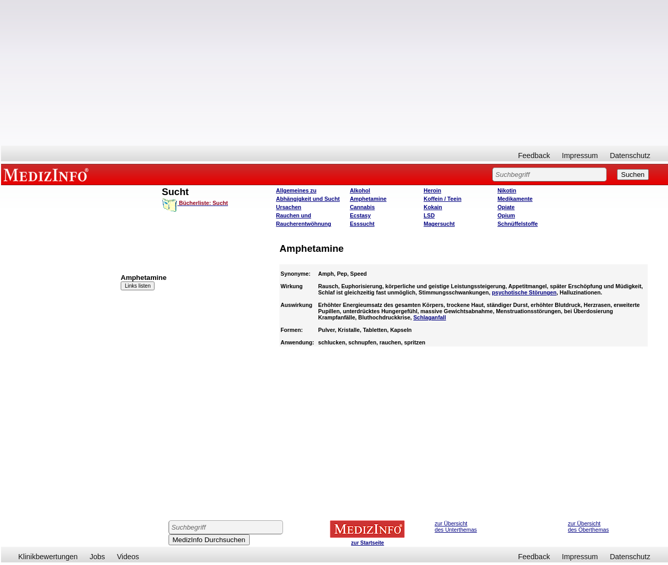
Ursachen (289, 207)
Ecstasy (360, 215)
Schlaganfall (430, 317)
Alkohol (360, 190)
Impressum (580, 155)
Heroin (432, 190)
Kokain (432, 207)
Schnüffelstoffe (517, 224)
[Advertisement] (334, 73)
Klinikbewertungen (48, 557)
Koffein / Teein (442, 199)
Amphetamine (368, 199)
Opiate (506, 207)
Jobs (97, 557)
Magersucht (439, 224)
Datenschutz (630, 155)
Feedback (534, 155)
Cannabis (362, 207)
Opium (506, 215)
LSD (428, 215)
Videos (128, 557)
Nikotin (506, 190)
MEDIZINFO (48, 174)
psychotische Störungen (524, 292)
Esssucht (362, 224)
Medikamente (515, 199)
